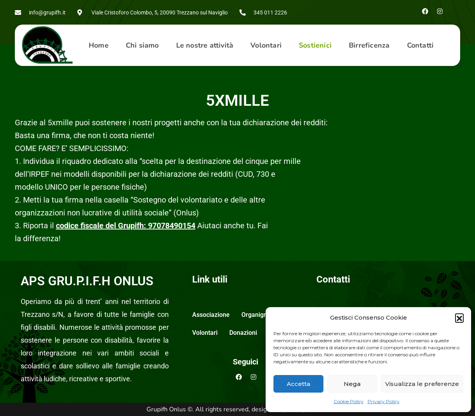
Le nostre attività (205, 45)
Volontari (266, 45)
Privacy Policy (384, 401)
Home (99, 45)
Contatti (420, 45)
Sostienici (315, 45)
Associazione (211, 314)
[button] (459, 318)
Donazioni (243, 332)
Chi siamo (142, 45)
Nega (352, 384)
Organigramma (262, 314)
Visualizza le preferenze (422, 384)
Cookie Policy (349, 401)
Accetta (298, 384)
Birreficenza (369, 45)
